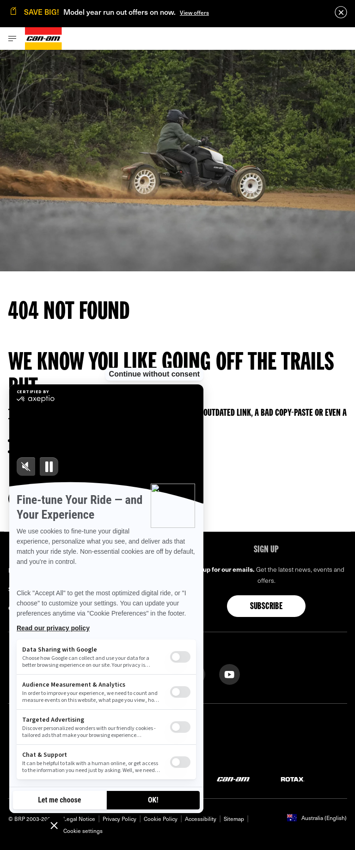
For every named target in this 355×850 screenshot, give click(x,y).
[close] (341, 12)
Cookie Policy (161, 818)
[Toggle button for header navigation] (12, 38)
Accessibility (200, 818)
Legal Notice (79, 818)
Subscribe (266, 606)
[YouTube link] (229, 673)
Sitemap (234, 818)
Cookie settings (83, 830)
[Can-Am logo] (43, 38)
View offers (194, 12)
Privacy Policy (119, 818)
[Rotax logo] (292, 779)
